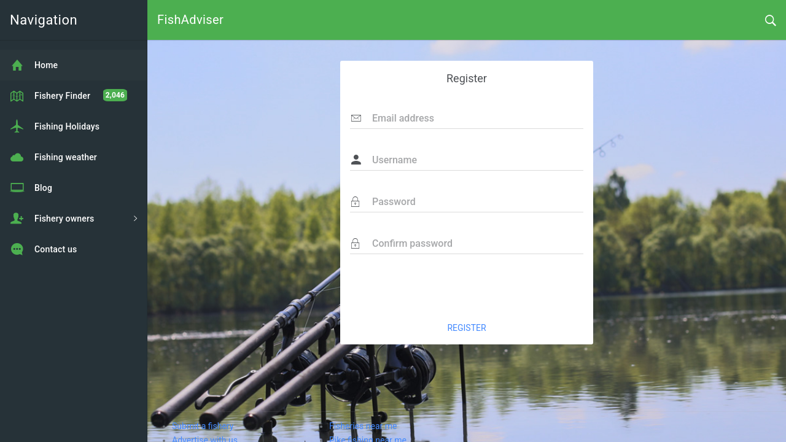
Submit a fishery (202, 426)
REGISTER (466, 328)
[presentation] (490, 287)
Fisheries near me (363, 426)
